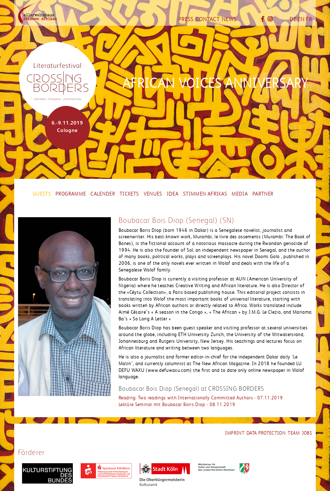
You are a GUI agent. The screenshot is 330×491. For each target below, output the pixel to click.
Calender (102, 194)
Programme (70, 194)
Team (294, 433)
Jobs (307, 433)
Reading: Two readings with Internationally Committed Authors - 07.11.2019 (201, 397)
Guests (42, 194)
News (229, 19)
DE (293, 19)
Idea (172, 194)
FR (309, 19)
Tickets (129, 194)
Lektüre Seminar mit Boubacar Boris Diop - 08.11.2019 (177, 404)
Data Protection (266, 433)
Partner (262, 194)
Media (240, 194)
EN (301, 19)
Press (186, 19)
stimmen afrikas (205, 194)
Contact (208, 19)
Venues (153, 194)
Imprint (234, 433)
